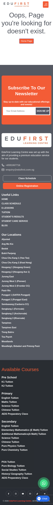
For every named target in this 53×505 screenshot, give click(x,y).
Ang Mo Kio (7, 244)
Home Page (26, 41)
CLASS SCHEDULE (11, 203)
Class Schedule (27, 178)
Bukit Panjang (9, 253)
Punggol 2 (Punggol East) (14, 299)
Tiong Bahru (8, 332)
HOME (5, 199)
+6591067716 (13, 165)
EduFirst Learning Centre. (20, 501)
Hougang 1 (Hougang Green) (16, 267)
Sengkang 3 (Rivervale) (13, 318)
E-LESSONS (8, 208)
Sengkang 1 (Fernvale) (13, 309)
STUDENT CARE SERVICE (15, 221)
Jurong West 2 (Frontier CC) (16, 286)
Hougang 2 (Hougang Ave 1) (16, 272)
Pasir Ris (6, 290)
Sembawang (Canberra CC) (15, 304)
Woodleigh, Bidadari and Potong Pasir (21, 346)
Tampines (6, 323)
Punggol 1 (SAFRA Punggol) (16, 295)
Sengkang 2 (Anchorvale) (14, 313)
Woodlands (7, 341)
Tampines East (9, 327)
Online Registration (27, 186)
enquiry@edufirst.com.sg (20, 169)
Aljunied (6, 239)
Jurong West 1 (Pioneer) (14, 281)
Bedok (5, 249)
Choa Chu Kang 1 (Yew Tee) (15, 258)
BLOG (5, 225)
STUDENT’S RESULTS (13, 217)
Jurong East (8, 276)
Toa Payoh (7, 337)
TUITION (6, 212)
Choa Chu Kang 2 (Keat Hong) (17, 262)
